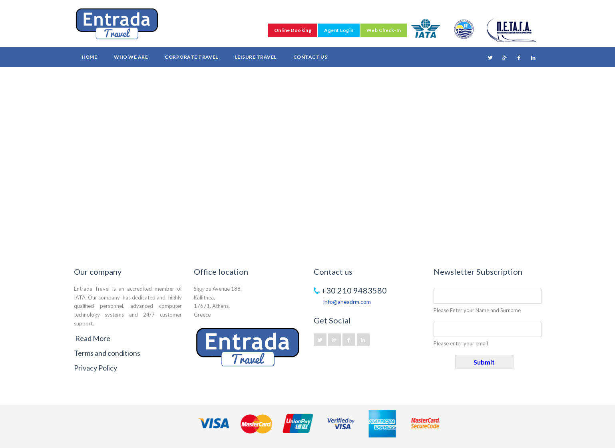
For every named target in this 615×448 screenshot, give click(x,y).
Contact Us (310, 57)
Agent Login (338, 30)
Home (90, 57)
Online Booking (293, 30)
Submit (484, 362)
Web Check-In (383, 30)
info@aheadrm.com (347, 301)
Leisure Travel (256, 57)
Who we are (131, 57)
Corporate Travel (191, 57)
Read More (92, 338)
